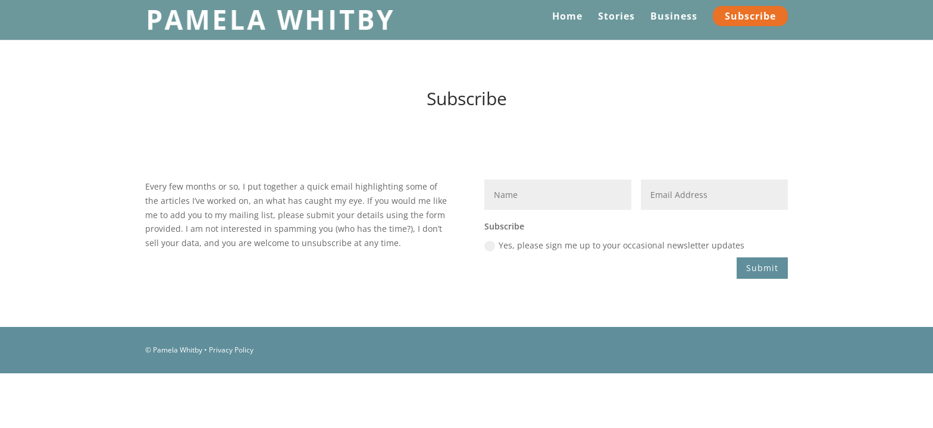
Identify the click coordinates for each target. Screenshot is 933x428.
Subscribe (750, 16)
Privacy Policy (231, 350)
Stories (616, 17)
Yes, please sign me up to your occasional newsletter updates (614, 245)
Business (673, 17)
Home (567, 17)
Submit (762, 267)
